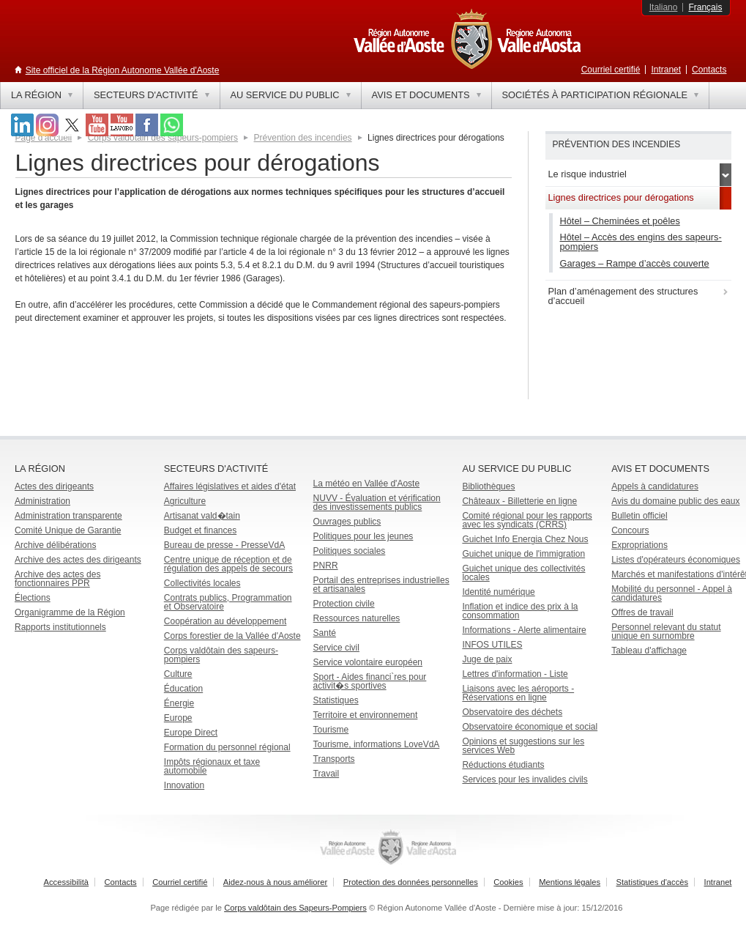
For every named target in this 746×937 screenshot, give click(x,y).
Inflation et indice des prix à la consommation (520, 611)
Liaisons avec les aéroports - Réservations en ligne (518, 693)
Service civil (336, 647)
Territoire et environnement (365, 715)
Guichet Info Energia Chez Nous (525, 539)
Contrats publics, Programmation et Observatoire (228, 602)
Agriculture (185, 501)
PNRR (325, 565)
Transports (334, 759)
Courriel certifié (611, 69)
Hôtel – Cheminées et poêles (620, 220)
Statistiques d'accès (652, 882)
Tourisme (331, 730)
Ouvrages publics (347, 521)
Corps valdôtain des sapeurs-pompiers (221, 654)
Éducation (183, 689)
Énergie (179, 703)
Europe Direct (190, 732)
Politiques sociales (349, 551)
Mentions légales (569, 882)
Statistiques (336, 700)
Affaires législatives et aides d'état (230, 486)
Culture (178, 674)
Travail (326, 774)
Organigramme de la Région (70, 612)
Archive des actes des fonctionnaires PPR (57, 578)
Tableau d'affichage (649, 650)
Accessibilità (66, 882)
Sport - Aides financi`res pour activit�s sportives (370, 681)
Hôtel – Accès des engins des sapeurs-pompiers (641, 242)
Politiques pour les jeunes (363, 536)
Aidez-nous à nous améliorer (275, 882)
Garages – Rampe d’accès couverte (634, 263)
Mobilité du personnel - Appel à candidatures (671, 593)
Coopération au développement (225, 621)
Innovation (184, 785)
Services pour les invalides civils (524, 779)
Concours (630, 530)
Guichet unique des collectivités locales (523, 572)
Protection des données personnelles (410, 882)
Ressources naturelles (356, 618)
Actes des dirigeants (54, 486)
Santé (324, 633)
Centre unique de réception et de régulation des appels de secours (228, 564)
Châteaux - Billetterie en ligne (519, 501)
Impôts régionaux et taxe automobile (212, 766)
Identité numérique (498, 592)
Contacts (709, 69)
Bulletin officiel (639, 516)
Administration (42, 501)
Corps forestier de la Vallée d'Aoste (232, 636)
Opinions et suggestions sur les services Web (523, 745)
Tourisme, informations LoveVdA (376, 744)
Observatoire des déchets (512, 712)
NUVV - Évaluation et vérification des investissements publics (377, 502)
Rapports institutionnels (60, 627)
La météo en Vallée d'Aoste (366, 483)
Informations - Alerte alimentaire (524, 630)
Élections (33, 598)
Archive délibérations (55, 545)
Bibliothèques (488, 486)
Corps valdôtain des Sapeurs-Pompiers (295, 907)
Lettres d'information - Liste (514, 674)
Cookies (508, 882)
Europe (178, 718)
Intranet (666, 69)
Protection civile (344, 604)
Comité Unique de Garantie (68, 530)
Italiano (663, 7)
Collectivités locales (202, 583)
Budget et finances (200, 530)
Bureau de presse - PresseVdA (224, 545)
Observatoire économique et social (529, 727)
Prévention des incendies (303, 138)
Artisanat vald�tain (202, 516)
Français (705, 7)
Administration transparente (68, 516)
